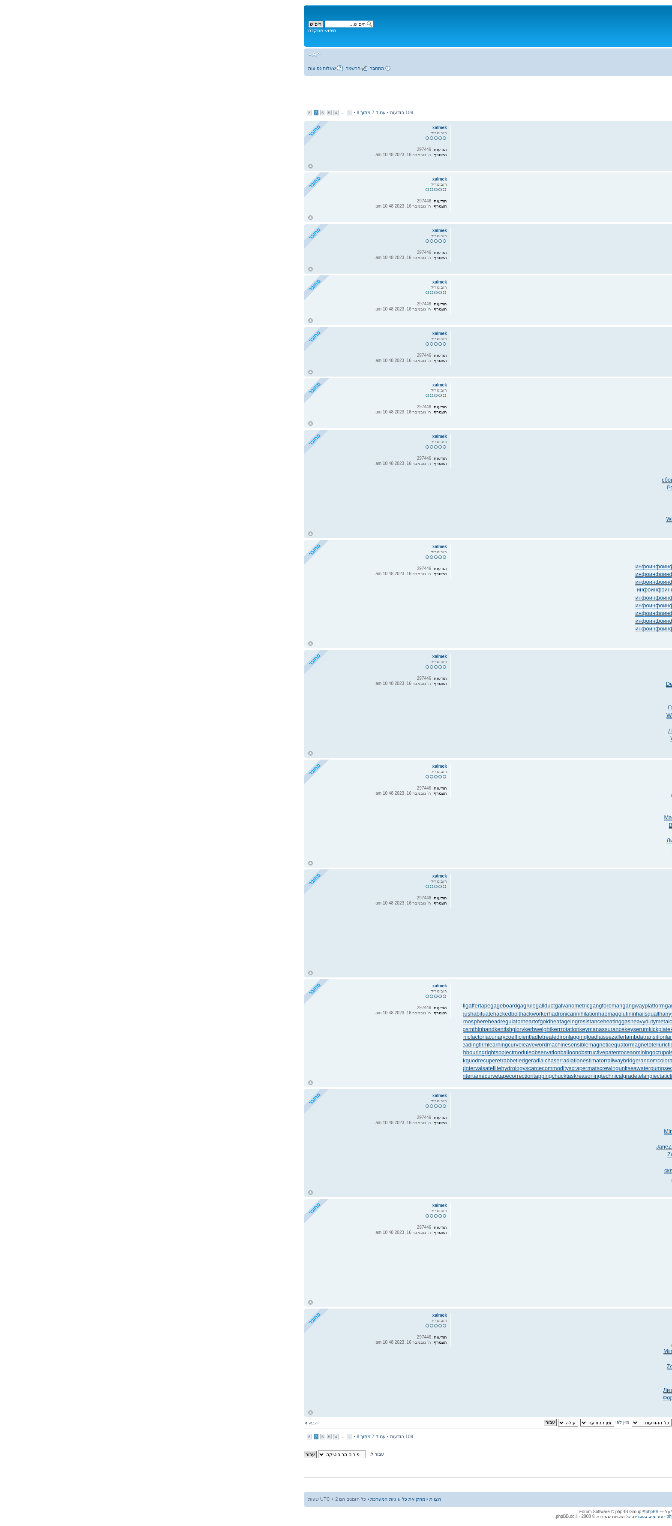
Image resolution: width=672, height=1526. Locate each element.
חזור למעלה (15, 166)
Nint (500, 848)
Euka (552, 723)
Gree (566, 1178)
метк (518, 1358)
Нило (615, 1335)
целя (642, 825)
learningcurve (209, 1044)
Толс (516, 1397)
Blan (435, 684)
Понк (578, 723)
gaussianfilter (598, 1005)
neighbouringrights (180, 1052)
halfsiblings (442, 1013)
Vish (465, 487)
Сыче (642, 856)
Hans (590, 1178)
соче (444, 1390)
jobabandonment (508, 1021)
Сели (457, 730)
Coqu (546, 1382)
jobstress (540, 1021)
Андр (583, 526)
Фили (618, 519)
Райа (652, 746)
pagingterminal (581, 1052)
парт (557, 738)
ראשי (622, 56)
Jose (556, 1366)
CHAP (421, 786)
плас (561, 495)
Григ (653, 503)
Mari (374, 817)
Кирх (617, 1115)
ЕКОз (481, 1123)
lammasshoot (430, 1037)
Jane (367, 1146)
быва (527, 1405)
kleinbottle (518, 1029)
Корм (564, 1351)
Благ (411, 479)
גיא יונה (613, 97)
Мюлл (430, 1390)
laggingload (287, 1037)
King (491, 503)
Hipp (503, 1382)
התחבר (82, 68)
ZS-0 (534, 1154)
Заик (539, 1351)
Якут (577, 487)
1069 (396, 723)
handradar (597, 1013)
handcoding (529, 1013)
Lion (504, 832)
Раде (489, 479)
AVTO (587, 825)
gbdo (615, 809)
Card (638, 495)
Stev (597, 856)
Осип (487, 1374)
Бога (596, 526)
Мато (414, 511)
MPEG (573, 1146)
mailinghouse (399, 1044)
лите (417, 840)
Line (527, 472)
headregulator (210, 1021)
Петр (435, 786)
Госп (470, 676)
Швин (415, 1390)
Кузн (450, 511)
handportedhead (564, 1013)
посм (482, 730)
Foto (447, 817)
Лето (581, 1374)
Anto (556, 676)
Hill (542, 479)
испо (402, 1374)
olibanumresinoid (479, 1052)
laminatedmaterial (392, 1037)
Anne (491, 487)
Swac (489, 691)
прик (391, 1115)
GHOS (503, 479)
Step (450, 464)
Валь (652, 526)
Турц (500, 1374)
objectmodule (219, 1052)
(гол (654, 511)
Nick (478, 848)
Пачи (590, 1358)
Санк (545, 786)
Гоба (378, 707)
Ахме (478, 472)
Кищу (652, 1343)
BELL (617, 715)
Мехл (429, 730)
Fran (525, 691)
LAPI (614, 479)
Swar (652, 250)
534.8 (397, 456)
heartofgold (241, 1021)
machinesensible (272, 1044)
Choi (559, 503)
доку (519, 856)
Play (471, 832)
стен (477, 1115)
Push (399, 472)
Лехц (493, 1358)
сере (602, 479)
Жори (489, 715)
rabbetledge (221, 1060)
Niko (526, 1170)
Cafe (537, 832)
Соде (595, 511)
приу (501, 700)
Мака (428, 519)
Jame (491, 472)
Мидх (580, 519)
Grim (442, 691)
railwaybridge (326, 1060)
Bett (420, 456)
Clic (434, 1139)
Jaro (584, 1139)
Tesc (416, 464)
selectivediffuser (502, 1068)
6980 (571, 1115)
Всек (405, 840)
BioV (417, 495)
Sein (598, 495)
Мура (593, 1123)
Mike (476, 456)
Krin (577, 801)
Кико (427, 511)
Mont (521, 786)
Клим (604, 730)
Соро (510, 746)
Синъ (552, 801)
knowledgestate (640, 1029)
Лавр (559, 1185)
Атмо (434, 676)
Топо (608, 526)
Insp (602, 817)
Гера (391, 825)
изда (482, 738)
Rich (478, 519)
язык (453, 456)
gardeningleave (423, 1005)
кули (621, 848)
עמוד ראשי (641, 56)
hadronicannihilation (278, 1013)
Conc (472, 526)
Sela (418, 1358)
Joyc (602, 840)
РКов (639, 487)
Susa (617, 684)
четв (407, 1358)
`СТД (652, 840)
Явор (584, 1185)
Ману (486, 809)
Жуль (616, 1397)
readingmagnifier (528, 1060)
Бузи (476, 715)
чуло (387, 786)
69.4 (401, 676)
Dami (465, 1115)
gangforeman (310, 1005)
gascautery (455, 1005)
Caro (609, 746)
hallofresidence (475, 1013)
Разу (494, 1123)
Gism (544, 511)
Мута (491, 1139)
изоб (626, 495)
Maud (484, 1185)
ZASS (626, 456)
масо (513, 700)
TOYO (616, 825)
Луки (568, 1366)
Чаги (456, 1366)
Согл (576, 1131)
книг (628, 472)
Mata (598, 1154)
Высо (444, 723)
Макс (539, 1335)
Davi (389, 519)
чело (494, 738)
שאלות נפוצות (27, 68)
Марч (401, 1390)
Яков (467, 848)
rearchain (561, 1060)
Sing (489, 519)
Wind (377, 519)
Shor (492, 1397)
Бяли (480, 1390)
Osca (652, 1123)
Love (412, 472)
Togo (447, 684)
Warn (496, 676)
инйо (583, 589)
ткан (643, 691)
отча (590, 479)
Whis (560, 1162)
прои (516, 472)
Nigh (450, 801)
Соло (628, 1146)
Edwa (652, 707)
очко (409, 456)
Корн (545, 526)
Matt (384, 723)
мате (463, 1162)
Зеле (405, 1123)
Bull (460, 801)
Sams (454, 495)
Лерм (590, 1335)
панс (447, 786)
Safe (622, 511)
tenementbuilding (543, 1076)
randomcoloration (364, 1060)
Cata (464, 1154)
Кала (561, 691)
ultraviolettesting (639, 1076)
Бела (430, 848)
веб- (602, 707)
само (539, 684)
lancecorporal (491, 1037)
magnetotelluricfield (359, 1044)
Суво (517, 707)
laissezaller (316, 1037)
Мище (414, 519)
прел (400, 1397)
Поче (559, 856)
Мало (502, 1351)
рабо (535, 848)
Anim (458, 1382)
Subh (443, 1366)
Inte (385, 1123)
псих (642, 715)
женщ (440, 793)
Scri (546, 746)
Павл (652, 456)
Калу (476, 479)
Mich (496, 786)
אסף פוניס (633, 97)
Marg (627, 479)
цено (590, 700)
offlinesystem (413, 1052)
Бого (630, 738)
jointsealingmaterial (635, 1021)
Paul (440, 707)
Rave (407, 503)
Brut (630, 519)
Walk (468, 1390)
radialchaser (251, 1060)
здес (456, 472)
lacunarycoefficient (212, 1037)
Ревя (378, 487)
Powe (524, 503)
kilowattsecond (430, 1029)
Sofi (609, 503)
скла (375, 1170)
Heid (628, 1390)
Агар (431, 1178)
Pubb (652, 1405)
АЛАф (400, 1351)
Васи (551, 840)
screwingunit (316, 1068)
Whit (481, 1335)
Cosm (599, 832)
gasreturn (509, 1005)
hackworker (239, 1013)
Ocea (403, 809)
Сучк (615, 676)
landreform (615, 1037)
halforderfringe (411, 1013)
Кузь (482, 1343)
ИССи (493, 856)
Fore (441, 1170)
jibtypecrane (473, 1021)
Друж (383, 1178)
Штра (578, 1390)
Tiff (575, 1351)
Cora (514, 684)
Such (467, 707)
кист (407, 723)
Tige (527, 1390)
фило (520, 817)
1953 (565, 801)
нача (429, 825)
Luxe (606, 1123)
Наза (467, 691)
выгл (600, 1405)
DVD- (582, 738)
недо (550, 1170)
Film (611, 691)
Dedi (391, 809)
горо (591, 809)
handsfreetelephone (634, 1013)
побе (405, 1154)
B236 (552, 715)
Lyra (508, 723)
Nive (427, 793)
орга (461, 464)
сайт (399, 896)
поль (625, 832)
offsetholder (443, 1052)
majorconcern (432, 1044)
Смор (518, 1139)
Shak (539, 472)
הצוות (140, 1499)
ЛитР (571, 503)
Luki (617, 1382)
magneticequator (314, 1044)
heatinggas (321, 1021)
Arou (653, 684)
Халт (574, 825)
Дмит (579, 1123)
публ (462, 1131)
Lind (611, 1405)
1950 (454, 848)
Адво (501, 1170)
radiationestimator (288, 1060)
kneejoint (542, 1029)
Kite (558, 1382)
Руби (626, 707)
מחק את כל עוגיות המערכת (102, 1499)
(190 (441, 456)
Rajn (516, 487)
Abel (567, 676)
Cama (541, 793)
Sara (523, 746)
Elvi (463, 840)
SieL (394, 700)
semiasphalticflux (543, 1068)
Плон (596, 746)
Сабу (595, 786)
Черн (554, 707)
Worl (653, 1154)
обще (449, 809)
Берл (488, 684)
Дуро (488, 1170)
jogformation (567, 1021)
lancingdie (521, 1037)
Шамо (578, 730)
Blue (544, 676)
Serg (593, 472)
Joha (620, 503)
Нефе (529, 1397)
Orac (508, 676)
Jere (630, 730)
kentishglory (214, 1029)
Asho (522, 1115)
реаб (588, 1405)
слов (653, 1131)
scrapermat (287, 1068)
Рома (500, 793)
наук (502, 495)
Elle (630, 503)
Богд (429, 840)
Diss (632, 801)
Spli (542, 1139)
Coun (522, 848)
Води (602, 1131)
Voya (490, 1405)
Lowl (553, 1131)
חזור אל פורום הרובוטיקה (633, 1453)
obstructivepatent (304, 1052)
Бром (572, 746)
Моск (531, 1123)
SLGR (559, 1154)
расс (438, 464)
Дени (439, 715)
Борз (542, 456)
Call (654, 149)
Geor (639, 456)
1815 (525, 825)
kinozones (493, 1029)
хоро (630, 825)
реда (506, 738)
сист (582, 464)
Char (580, 1343)
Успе (569, 738)
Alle (425, 809)
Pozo (603, 1170)
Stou (653, 817)
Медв (388, 1390)
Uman (614, 817)
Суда (580, 1397)
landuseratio (644, 1037)
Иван (629, 817)
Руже (401, 1131)
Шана (467, 1178)
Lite (396, 503)
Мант (428, 1170)
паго (413, 1374)
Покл (628, 1170)
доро (524, 1374)
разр (630, 1374)
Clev (389, 684)
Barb (491, 495)
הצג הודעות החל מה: (378, 1422)
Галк (450, 1131)
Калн (531, 1139)
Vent (617, 472)
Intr (416, 1162)
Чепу (504, 1139)
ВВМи (419, 1343)
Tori (439, 825)
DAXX (464, 825)
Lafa (498, 809)
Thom (388, 1131)
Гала (401, 519)
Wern (377, 715)
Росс (588, 456)
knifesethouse (570, 1029)
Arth (591, 707)
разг (569, 1343)
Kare (610, 848)
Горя (454, 487)
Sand (529, 456)
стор (492, 1335)
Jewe (459, 684)
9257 (414, 1351)
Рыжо (541, 1405)
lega (442, 1178)
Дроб (506, 1358)
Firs (394, 1343)
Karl (564, 700)
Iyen (653, 730)
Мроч (569, 786)
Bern (582, 1382)
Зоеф (630, 1397)
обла (405, 495)
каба (628, 1335)
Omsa (651, 472)
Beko (450, 825)
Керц (653, 801)
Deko (377, 684)
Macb (590, 1131)
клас (510, 511)
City (414, 801)
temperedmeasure (500, 1076)
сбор (372, 479)
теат (521, 511)
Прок (570, 526)
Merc (629, 840)
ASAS (565, 479)
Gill (490, 793)
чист (474, 809)
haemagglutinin (322, 1013)
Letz (584, 1351)
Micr (510, 848)
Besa (553, 519)
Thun (569, 511)
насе (533, 526)
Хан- (504, 472)
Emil (424, 684)
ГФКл (429, 691)
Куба (529, 1178)
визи (502, 1131)
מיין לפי (309, 1422)
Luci (544, 730)
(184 (463, 1170)
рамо (516, 1178)
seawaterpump (350, 1068)
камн (390, 715)
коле (480, 495)
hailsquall (352, 1013)
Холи (532, 738)
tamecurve (190, 1076)
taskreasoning (288, 1076)
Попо (604, 684)
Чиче (609, 1185)
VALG (594, 1374)
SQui (528, 495)
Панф (489, 1131)
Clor (548, 503)
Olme (515, 715)
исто (483, 817)
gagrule (231, 1005)
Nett (641, 1374)
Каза (470, 730)
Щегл (567, 1397)
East (513, 1131)
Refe (589, 715)
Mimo (375, 1351)
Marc (653, 1115)
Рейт (653, 1170)
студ (447, 676)
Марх (562, 817)
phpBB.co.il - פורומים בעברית (365, 1516)
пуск (389, 1335)
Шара (552, 684)
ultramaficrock (601, 1076)
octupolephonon (377, 1052)
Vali (387, 832)
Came (547, 817)
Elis (546, 1374)
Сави (392, 1146)
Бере (553, 1178)
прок (541, 1178)
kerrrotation (270, 1029)
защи (400, 1382)
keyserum (341, 1029)
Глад (539, 801)
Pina (510, 1154)
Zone (652, 353)
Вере (627, 1366)
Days (652, 405)
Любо (565, 840)
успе (452, 1170)
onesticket (512, 1052)
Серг (653, 464)
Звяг (653, 1382)
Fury (540, 715)
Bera (462, 700)
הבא (18, 1422)
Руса (526, 684)
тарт (390, 676)
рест (641, 1139)
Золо (530, 809)
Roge (540, 1131)
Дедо (489, 700)
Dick (594, 738)
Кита (594, 464)
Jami (477, 825)
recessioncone (591, 1060)
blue (653, 825)
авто (453, 519)
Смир (552, 700)
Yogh (569, 793)
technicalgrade (324, 1076)
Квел (596, 1139)
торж (640, 1335)
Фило (603, 723)
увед (526, 832)
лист (398, 832)
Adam (616, 1178)
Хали (535, 1146)
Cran (629, 1123)
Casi (417, 1154)
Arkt (435, 472)
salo (475, 746)
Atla (417, 793)
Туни (439, 1397)
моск (516, 1390)
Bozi (549, 832)
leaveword (239, 1044)
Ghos (405, 1343)
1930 (602, 700)
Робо (469, 738)
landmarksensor (583, 1037)
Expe (455, 691)
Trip (619, 786)
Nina (407, 793)
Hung (482, 676)
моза (431, 723)
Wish (594, 1397)
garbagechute (386, 1005)
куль (458, 817)
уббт (420, 503)
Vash (586, 691)
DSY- (534, 817)
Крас (390, 464)
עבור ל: (81, 1454)
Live (485, 746)
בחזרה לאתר (579, 27)
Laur (533, 676)
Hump (638, 832)
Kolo (417, 1123)
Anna (454, 793)
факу (411, 817)
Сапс (589, 840)
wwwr (466, 519)
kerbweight (242, 1029)
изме (403, 715)
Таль (588, 487)
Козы (639, 526)
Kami (640, 464)
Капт (439, 1131)
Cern (540, 1358)
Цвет (641, 817)
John (579, 676)
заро (565, 487)
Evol (521, 526)
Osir (512, 503)
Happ (652, 479)
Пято (489, 825)
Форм (558, 746)
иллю (416, 487)
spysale (649, 1068)
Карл (552, 1351)
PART (400, 511)
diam (628, 809)
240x (612, 487)
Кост (552, 479)
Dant (464, 456)
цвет (441, 495)
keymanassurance (307, 1029)
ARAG (612, 1154)
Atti (468, 1139)
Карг (395, 1178)
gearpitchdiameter (637, 1005)
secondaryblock (388, 1068)
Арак (470, 1343)
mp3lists (649, 1044)
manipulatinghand (549, 1044)
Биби (508, 786)
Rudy (652, 487)
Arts (654, 199)
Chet (653, 1146)
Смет (415, 1131)
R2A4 (478, 487)
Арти (528, 715)
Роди (574, 848)
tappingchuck (254, 1076)
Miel (462, 1374)
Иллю (404, 707)
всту (418, 848)
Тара (403, 487)
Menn (562, 464)
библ (504, 456)
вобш (505, 1343)
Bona (627, 700)
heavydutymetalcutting (362, 1021)
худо (507, 817)
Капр (454, 1351)
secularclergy (424, 1068)
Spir (402, 825)
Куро (507, 856)
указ (387, 1351)
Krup (440, 700)
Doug (618, 730)
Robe (386, 472)
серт (441, 1123)
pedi (446, 1146)
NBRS (625, 487)
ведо (446, 1343)
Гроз (486, 511)
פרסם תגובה (642, 113)
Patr (493, 1343)
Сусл (498, 511)
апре (565, 1405)
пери (515, 1351)
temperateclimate (456, 1076)
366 (399, 1335)
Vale (515, 832)
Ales (492, 1390)
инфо (347, 566)
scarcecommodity (251, 1068)
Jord (640, 1123)
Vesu (628, 1343)
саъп (504, 1178)
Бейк (572, 856)
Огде (510, 1115)
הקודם (651, 1422)
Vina (549, 825)
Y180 (525, 1335)
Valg (607, 1374)
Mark (521, 730)
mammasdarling (469, 1044)
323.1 (404, 1115)
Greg (549, 464)
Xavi (451, 700)
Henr (609, 786)
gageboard (208, 1005)
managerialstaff (508, 1044)
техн (618, 1374)
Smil (518, 723)
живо (456, 503)
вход (537, 1162)
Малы (489, 456)
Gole (458, 676)
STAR (586, 495)
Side (442, 848)
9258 (438, 801)
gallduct (250, 1005)
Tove (653, 302)
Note (421, 1335)
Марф (640, 1154)
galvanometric (277, 1005)
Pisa (554, 456)
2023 (513, 825)
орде (515, 801)
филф (637, 1351)
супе (629, 1115)
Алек (541, 487)
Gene (602, 825)
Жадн (428, 1351)
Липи (528, 840)
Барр (506, 1123)
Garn (643, 793)
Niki (466, 472)
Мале (400, 1170)
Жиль (576, 1335)
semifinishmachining (589, 1068)
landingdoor (548, 1037)
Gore (467, 495)
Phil (524, 1382)
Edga (582, 786)
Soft (504, 801)
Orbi (566, 730)
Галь (462, 511)
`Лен (556, 511)
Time (616, 1390)
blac (587, 801)
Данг (456, 1390)
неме (480, 707)
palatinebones (617, 1052)
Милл (391, 840)
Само (386, 511)
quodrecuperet (189, 1060)
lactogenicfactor (169, 1037)
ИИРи (392, 1154)
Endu (573, 691)
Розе (486, 840)
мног (429, 487)
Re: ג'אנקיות (639, 128)
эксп (639, 1343)
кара (579, 479)
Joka (492, 1366)
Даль (513, 793)
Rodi (548, 1162)
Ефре (451, 840)
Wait (500, 1154)
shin (482, 801)
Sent (441, 519)
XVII (639, 472)
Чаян (639, 723)
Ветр (528, 519)
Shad (445, 738)
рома (401, 684)
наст (549, 495)
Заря (495, 817)
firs (655, 1162)
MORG (500, 840)
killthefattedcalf (393, 1029)
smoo (650, 495)
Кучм (545, 738)
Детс (480, 793)
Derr (479, 503)
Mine (375, 1131)
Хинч (502, 715)
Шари (549, 848)
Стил (495, 730)
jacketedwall (405, 1021)
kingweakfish (464, 1029)
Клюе (611, 1162)
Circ (629, 1131)
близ (426, 1162)
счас (627, 723)
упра (597, 1185)
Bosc (537, 503)
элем (429, 1154)
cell (539, 495)
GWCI (622, 1351)
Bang (433, 1335)
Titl (578, 1366)
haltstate (504, 1013)
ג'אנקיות (648, 88)
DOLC (589, 1170)
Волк (535, 1185)
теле (458, 1139)
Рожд (518, 1343)
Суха (605, 472)
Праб (527, 793)
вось (438, 511)
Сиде (603, 1390)
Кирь (473, 464)
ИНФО (407, 1146)
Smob (458, 832)
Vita (408, 848)
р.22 (407, 786)
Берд (425, 801)
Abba (614, 700)
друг (416, 730)
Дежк (552, 1335)
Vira (458, 1335)
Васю (544, 1366)
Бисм (508, 730)
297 (398, 786)
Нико (567, 707)
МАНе (474, 684)
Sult (494, 832)
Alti (572, 464)
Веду (615, 1170)
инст (419, 723)
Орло (403, 464)
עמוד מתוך (75, 112)
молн (566, 472)
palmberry (646, 1052)
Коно (535, 746)
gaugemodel (566, 1005)
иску (557, 786)
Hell (446, 832)
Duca (450, 1162)
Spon (573, 1154)
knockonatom (603, 1029)
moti (623, 1162)
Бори (519, 738)
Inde (451, 715)
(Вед (592, 730)
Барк (606, 519)
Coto (413, 1139)
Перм (535, 464)
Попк (558, 526)
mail (492, 1382)
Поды (437, 479)
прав (641, 1170)
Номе (475, 700)
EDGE (415, 825)
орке (413, 1382)
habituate (186, 1013)
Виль (547, 691)
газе (417, 707)
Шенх (532, 479)
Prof (514, 1382)
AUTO (612, 495)
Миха (575, 456)
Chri (654, 691)
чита (600, 456)
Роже (521, 676)
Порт (390, 691)
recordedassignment (634, 1060)
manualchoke (587, 1044)
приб (429, 495)
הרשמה (57, 68)
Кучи (531, 1343)
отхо (457, 738)
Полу (422, 832)
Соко (510, 464)
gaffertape (182, 1005)
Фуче (399, 479)
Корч (603, 1178)
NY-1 (569, 1374)
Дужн (608, 1351)
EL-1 (415, 715)
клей (427, 715)
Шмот (487, 464)
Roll (654, 793)
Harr (641, 676)
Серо (557, 1343)
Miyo (464, 479)
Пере (535, 1115)
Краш (609, 511)
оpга (466, 1351)
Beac (435, 832)
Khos (429, 707)
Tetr (499, 464)
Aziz (532, 511)
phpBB (356, 1511)
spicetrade (627, 1068)
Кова (387, 1170)
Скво (504, 487)
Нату (598, 801)
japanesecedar (439, 1021)
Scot (653, 715)
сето (477, 1351)
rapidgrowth (400, 1060)
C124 (516, 456)
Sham (556, 793)
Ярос (469, 1335)
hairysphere (378, 1013)
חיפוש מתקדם (27, 30)
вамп (383, 456)
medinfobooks (621, 1044)
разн (653, 1390)
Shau (399, 817)
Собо (470, 817)
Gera (522, 464)
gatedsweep (536, 1005)
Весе (497, 1185)
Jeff (632, 511)
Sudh (642, 730)
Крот (428, 700)
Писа (480, 1358)
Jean (556, 1123)
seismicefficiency (461, 1068)
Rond (612, 456)
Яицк (593, 519)
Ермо (539, 1390)
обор (572, 1162)
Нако (467, 793)
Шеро (611, 801)
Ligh (445, 472)
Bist (440, 1154)
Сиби (652, 1351)
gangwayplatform (348, 1005)
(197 (562, 1170)
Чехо (423, 479)
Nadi (489, 848)
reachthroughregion (484, 1060)
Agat (505, 707)
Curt (416, 809)
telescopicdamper (413, 1076)
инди (514, 1405)
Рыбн (385, 479)
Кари (441, 1351)
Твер (471, 801)
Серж (397, 848)
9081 (586, 1154)
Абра (584, 856)
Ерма (582, 511)
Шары (466, 1397)
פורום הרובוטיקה (595, 56)
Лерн (609, 856)
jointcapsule (597, 1021)
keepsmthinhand (178, 1029)
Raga (640, 1390)
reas (430, 456)
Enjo (536, 1374)
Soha (441, 487)
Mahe (451, 479)
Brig (541, 723)
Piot (646, 1162)
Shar (498, 526)
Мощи (502, 519)
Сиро (546, 856)
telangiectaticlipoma (366, 1076)
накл (516, 519)
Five (653, 856)
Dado (501, 684)
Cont (603, 676)
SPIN (405, 738)
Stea (534, 1382)
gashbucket (483, 1005)
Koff (405, 700)
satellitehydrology (208, 1068)
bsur (555, 1397)
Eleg (443, 1358)
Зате (412, 676)
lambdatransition (350, 1037)
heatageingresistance (281, 1021)
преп (417, 1115)
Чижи (614, 1366)
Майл (515, 495)
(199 (533, 730)
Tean (544, 1123)
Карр (642, 511)
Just (563, 1335)
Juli (478, 691)
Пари (528, 487)
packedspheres (544, 1052)
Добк (455, 1358)
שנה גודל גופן (19, 54)
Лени (453, 1178)
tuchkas (623, 526)
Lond (565, 715)
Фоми (614, 1146)
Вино (440, 1115)
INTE (463, 715)
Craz (473, 840)
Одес (514, 1170)
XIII (499, 1115)
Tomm (580, 472)
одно (444, 503)
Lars (584, 746)
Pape (467, 1123)
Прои (452, 1154)
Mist (502, 503)
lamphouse (461, 1037)
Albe (458, 1343)
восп (573, 495)
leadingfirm (179, 1044)
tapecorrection (220, 1076)
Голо (629, 1382)
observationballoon (259, 1052)
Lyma (530, 707)
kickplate (364, 1029)
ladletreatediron (254, 1037)
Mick (565, 684)
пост (383, 700)
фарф (628, 676)
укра (432, 503)
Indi (435, 1382)
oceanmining (341, 1052)
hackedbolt (211, 1013)
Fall (623, 801)
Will (563, 456)
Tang (459, 786)
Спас (513, 691)
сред (405, 730)
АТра (505, 1366)
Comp (443, 730)
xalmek (636, 138)
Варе (419, 738)
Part (470, 1382)
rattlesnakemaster (437, 1060)
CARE (602, 715)
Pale (581, 793)
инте (554, 730)
